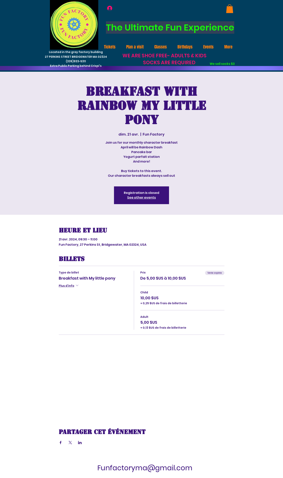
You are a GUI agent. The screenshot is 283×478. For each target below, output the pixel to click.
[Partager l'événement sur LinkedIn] (80, 442)
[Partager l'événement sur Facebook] (60, 442)
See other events (141, 197)
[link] (229, 8)
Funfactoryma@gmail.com (144, 468)
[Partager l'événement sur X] (70, 442)
